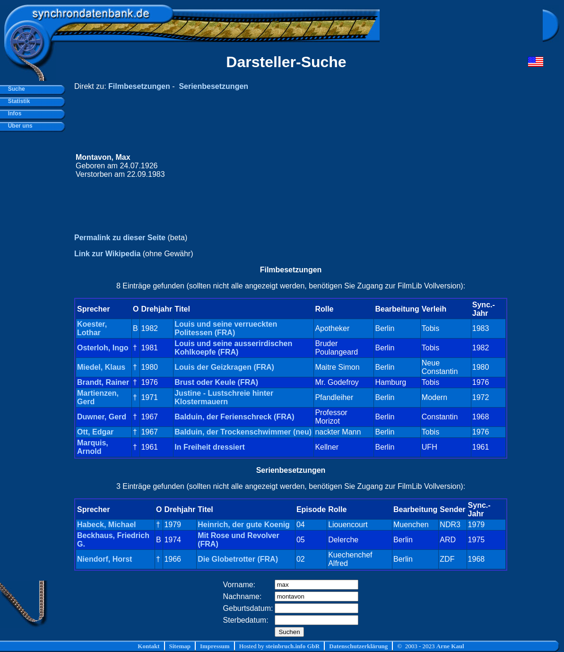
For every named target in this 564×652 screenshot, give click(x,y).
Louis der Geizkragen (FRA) (224, 367)
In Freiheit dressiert (209, 447)
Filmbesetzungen (139, 86)
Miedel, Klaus (101, 367)
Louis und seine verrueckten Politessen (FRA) (225, 328)
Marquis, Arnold (92, 447)
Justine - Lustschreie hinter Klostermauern (223, 397)
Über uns (19, 125)
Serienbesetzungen (213, 86)
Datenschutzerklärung (358, 646)
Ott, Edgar (95, 432)
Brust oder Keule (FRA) (216, 382)
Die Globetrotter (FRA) (238, 559)
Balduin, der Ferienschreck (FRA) (234, 417)
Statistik (17, 101)
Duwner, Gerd (101, 417)
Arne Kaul (450, 646)
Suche (15, 89)
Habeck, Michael (106, 525)
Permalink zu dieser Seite (119, 238)
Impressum (215, 646)
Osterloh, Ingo (102, 348)
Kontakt (148, 646)
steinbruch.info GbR (293, 646)
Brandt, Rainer (103, 382)
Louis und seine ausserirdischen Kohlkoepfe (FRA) (233, 347)
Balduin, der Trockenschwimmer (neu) (243, 432)
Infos (13, 113)
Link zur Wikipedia (107, 254)
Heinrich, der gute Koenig (244, 525)
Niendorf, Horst (104, 559)
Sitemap (180, 646)
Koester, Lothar (92, 328)
